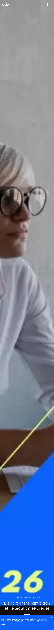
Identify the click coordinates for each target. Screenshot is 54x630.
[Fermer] (51, 617)
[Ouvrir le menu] (50, 4)
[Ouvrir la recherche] (44, 4)
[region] (27, 622)
